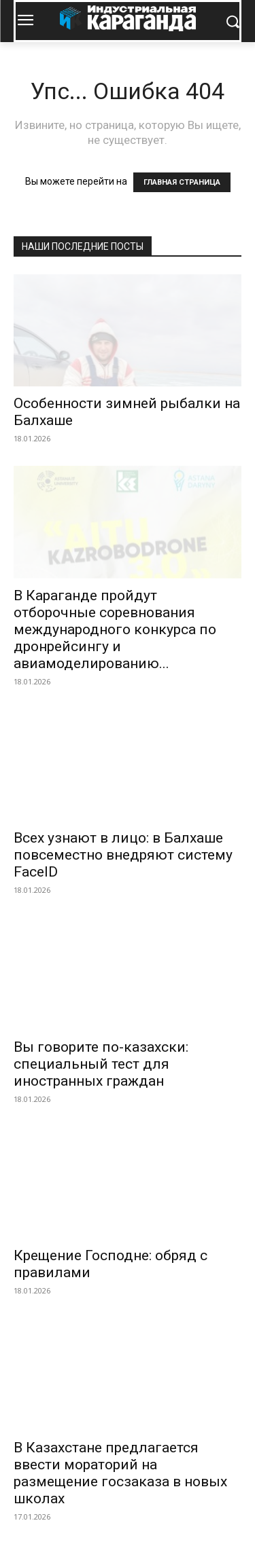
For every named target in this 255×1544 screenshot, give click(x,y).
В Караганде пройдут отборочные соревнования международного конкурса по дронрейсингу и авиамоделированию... (115, 629)
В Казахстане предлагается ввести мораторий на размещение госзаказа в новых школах (120, 1473)
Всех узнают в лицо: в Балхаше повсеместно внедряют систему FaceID (123, 855)
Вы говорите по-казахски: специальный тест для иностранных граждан (101, 1064)
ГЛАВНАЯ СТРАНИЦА (181, 182)
